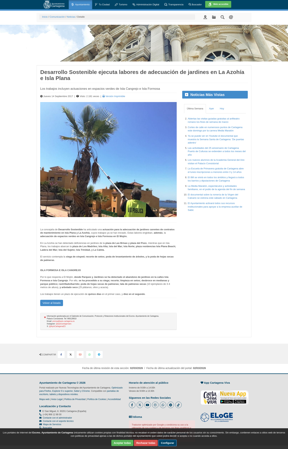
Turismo (121, 4)
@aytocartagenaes (63, 324)
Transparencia (173, 4)
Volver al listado (52, 302)
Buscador (195, 4)
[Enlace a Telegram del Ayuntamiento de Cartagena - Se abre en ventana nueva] (171, 405)
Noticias (71, 16)
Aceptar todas (122, 442)
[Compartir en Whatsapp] (89, 354)
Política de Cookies (96, 399)
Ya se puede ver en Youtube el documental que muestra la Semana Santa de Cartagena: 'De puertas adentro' (216, 139)
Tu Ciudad (102, 4)
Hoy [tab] (222, 108)
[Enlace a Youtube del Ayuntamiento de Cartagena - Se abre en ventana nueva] (147, 405)
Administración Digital (145, 4)
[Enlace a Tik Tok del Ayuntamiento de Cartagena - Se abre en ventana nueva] (178, 405)
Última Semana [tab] (195, 108)
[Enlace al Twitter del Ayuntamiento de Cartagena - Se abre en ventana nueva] (140, 405)
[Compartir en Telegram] (99, 354)
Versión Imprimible (113, 96)
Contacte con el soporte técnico (58, 421)
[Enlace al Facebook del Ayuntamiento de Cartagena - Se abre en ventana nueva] (132, 405)
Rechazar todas (145, 442)
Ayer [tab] (211, 108)
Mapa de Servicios (50, 424)
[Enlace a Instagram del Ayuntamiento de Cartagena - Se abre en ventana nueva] (155, 405)
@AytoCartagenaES (57, 326)
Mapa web (44, 399)
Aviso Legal (57, 399)
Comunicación (57, 16)
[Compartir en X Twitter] (70, 354)
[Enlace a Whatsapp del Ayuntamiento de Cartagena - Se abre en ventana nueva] (163, 405)
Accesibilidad (114, 399)
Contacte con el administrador (57, 418)
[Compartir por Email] (80, 354)
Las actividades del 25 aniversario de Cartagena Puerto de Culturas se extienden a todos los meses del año (217, 151)
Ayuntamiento (80, 4)
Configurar (167, 442)
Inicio (45, 16)
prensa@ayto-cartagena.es (63, 321)
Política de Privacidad (74, 399)
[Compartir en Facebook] (61, 354)
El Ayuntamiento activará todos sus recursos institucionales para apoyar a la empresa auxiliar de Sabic (215, 206)
